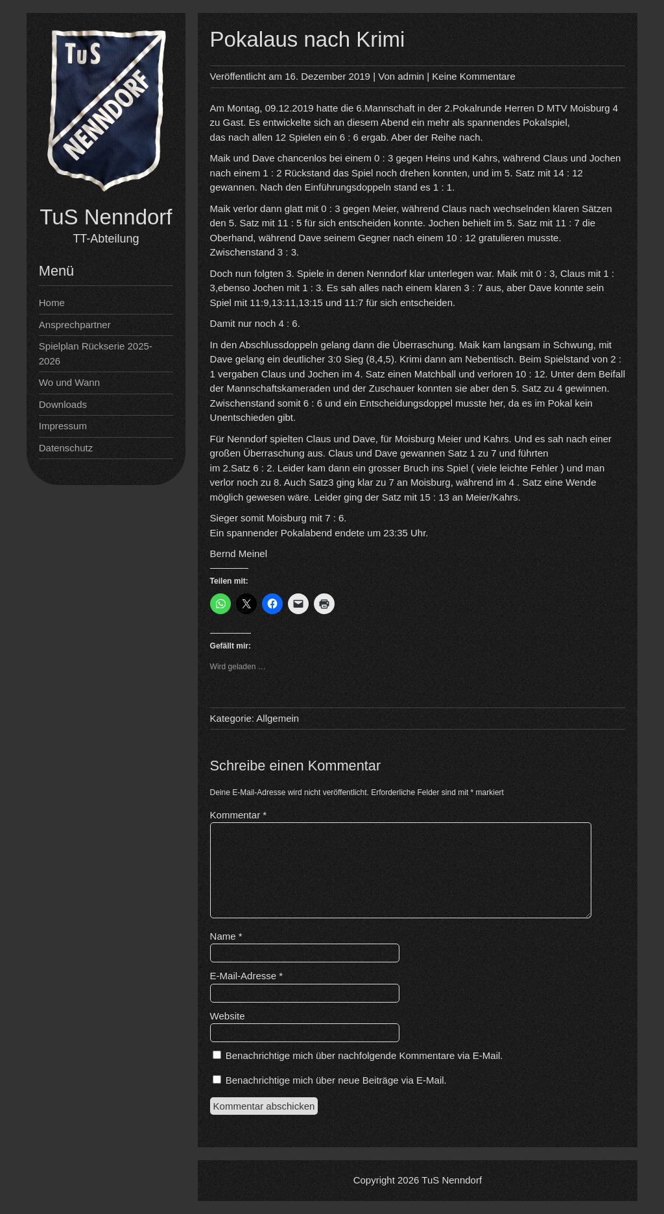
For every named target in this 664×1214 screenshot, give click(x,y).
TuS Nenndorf (106, 217)
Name (226, 936)
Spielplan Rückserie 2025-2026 (95, 353)
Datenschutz (66, 447)
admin (410, 76)
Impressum (63, 425)
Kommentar (238, 814)
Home (52, 302)
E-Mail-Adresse (246, 975)
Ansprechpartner (75, 324)
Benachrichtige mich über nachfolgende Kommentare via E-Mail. (364, 1055)
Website (227, 1015)
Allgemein (277, 718)
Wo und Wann (69, 382)
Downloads (63, 404)
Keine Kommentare (473, 76)
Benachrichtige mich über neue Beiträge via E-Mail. (336, 1080)
